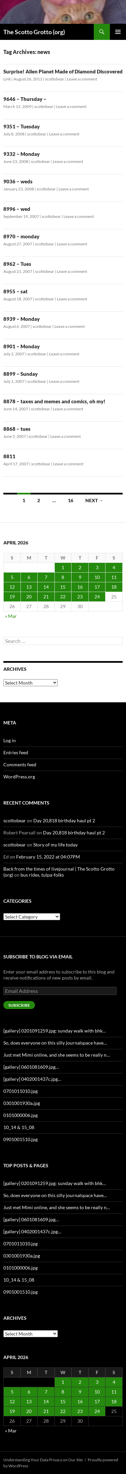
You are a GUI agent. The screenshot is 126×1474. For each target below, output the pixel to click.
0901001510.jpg (20, 1139)
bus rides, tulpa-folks (42, 875)
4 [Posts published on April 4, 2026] (114, 567)
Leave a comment (82, 78)
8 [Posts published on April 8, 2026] (62, 577)
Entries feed (15, 752)
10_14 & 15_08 (18, 1127)
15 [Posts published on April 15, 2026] (63, 587)
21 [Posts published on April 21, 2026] (46, 596)
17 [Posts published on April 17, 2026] (97, 587)
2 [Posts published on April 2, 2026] (80, 567)
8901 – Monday (21, 346)
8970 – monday (21, 236)
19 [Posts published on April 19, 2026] (12, 596)
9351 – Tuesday (21, 126)
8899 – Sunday (20, 374)
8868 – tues (17, 429)
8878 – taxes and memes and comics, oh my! (54, 401)
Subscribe (19, 1005)
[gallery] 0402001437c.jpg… (32, 1079)
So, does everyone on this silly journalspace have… (55, 1043)
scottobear (54, 78)
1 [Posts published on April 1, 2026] (62, 567)
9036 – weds (18, 181)
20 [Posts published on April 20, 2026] (29, 596)
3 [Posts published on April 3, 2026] (97, 567)
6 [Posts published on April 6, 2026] (29, 577)
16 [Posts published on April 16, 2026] (80, 587)
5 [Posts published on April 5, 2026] (12, 577)
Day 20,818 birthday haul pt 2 (64, 820)
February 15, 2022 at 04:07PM (48, 857)
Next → (94, 500)
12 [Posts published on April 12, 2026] (12, 587)
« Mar (11, 616)
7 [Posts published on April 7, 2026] (46, 577)
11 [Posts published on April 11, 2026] (114, 577)
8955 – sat (15, 291)
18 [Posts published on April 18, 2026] (114, 587)
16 (70, 500)
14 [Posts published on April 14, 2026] (46, 587)
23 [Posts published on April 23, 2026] (80, 596)
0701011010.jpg (20, 1091)
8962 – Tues (17, 264)
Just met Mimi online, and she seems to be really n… (56, 1055)
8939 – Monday (21, 319)
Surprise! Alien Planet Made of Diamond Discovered (63, 71)
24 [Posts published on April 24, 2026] (97, 596)
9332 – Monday (21, 154)
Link (7, 78)
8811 (9, 456)
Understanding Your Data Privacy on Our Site (43, 1459)
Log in (9, 740)
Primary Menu (118, 32)
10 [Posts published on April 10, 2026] (97, 577)
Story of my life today (55, 844)
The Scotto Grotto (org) (34, 32)
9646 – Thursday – (24, 99)
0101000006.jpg (20, 1115)
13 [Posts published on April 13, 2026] (29, 587)
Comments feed (19, 764)
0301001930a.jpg (21, 1103)
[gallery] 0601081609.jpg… (31, 1067)
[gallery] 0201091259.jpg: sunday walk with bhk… (54, 1031)
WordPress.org (19, 776)
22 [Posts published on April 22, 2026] (63, 596)
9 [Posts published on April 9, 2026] (80, 577)
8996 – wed (16, 209)
